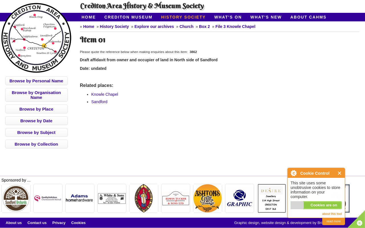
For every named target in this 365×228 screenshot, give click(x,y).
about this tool (332, 213)
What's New (266, 17)
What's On (228, 17)
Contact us (36, 223)
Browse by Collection (36, 144)
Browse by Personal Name (36, 80)
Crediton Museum (128, 17)
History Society (183, 17)
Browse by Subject (36, 132)
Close (340, 173)
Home (89, 17)
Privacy (59, 223)
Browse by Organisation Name (36, 95)
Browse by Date (36, 120)
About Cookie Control (293, 173)
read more (334, 221)
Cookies (78, 223)
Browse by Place (36, 109)
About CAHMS (308, 17)
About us (14, 223)
